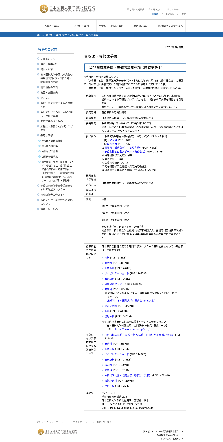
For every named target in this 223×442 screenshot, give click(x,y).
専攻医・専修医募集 (52, 140)
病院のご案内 (140, 26)
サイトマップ (174, 9)
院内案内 (45, 98)
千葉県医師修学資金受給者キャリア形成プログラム (56, 187)
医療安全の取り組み (51, 121)
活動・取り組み (49, 209)
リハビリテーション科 (117, 273)
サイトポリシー (81, 422)
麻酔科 (108, 263)
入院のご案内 (81, 26)
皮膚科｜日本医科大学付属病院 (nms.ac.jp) (131, 300)
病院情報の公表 (49, 87)
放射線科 (109, 278)
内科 (107, 257)
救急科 (108, 365)
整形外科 (109, 316)
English (170, 14)
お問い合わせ (155, 9)
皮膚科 (108, 289)
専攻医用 (112, 140)
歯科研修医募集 (50, 156)
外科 (107, 311)
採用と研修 (68, 35)
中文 (183, 14)
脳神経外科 (111, 306)
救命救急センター (114, 284)
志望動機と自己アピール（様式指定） (126, 151)
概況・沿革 (46, 69)
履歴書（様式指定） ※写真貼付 (123, 147)
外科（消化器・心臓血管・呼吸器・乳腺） (128, 375)
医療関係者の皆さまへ (170, 26)
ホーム (41, 35)
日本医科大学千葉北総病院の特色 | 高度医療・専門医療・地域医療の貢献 (56, 78)
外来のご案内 (51, 26)
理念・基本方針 (49, 64)
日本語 (155, 14)
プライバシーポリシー (53, 422)
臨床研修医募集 (50, 146)
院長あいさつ (47, 58)
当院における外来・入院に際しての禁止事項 (56, 114)
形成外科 (109, 349)
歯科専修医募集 (50, 151)
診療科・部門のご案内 (111, 26)
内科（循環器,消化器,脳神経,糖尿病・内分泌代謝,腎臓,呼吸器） (140, 334)
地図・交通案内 (135, 9)
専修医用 (112, 144)
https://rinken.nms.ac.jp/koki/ (132, 329)
